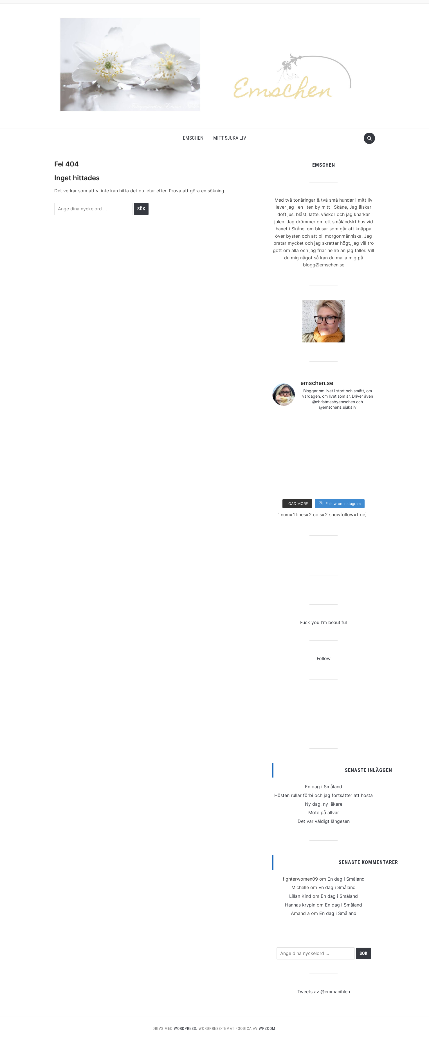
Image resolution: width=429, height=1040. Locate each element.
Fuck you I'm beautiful (323, 622)
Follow (324, 658)
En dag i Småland (323, 786)
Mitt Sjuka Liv (229, 138)
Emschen (193, 138)
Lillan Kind (300, 896)
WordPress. (185, 1028)
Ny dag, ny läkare (323, 804)
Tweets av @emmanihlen (323, 991)
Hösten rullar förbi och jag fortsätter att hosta (323, 795)
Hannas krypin (300, 905)
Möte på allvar (323, 812)
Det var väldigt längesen (324, 821)
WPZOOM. (268, 1028)
